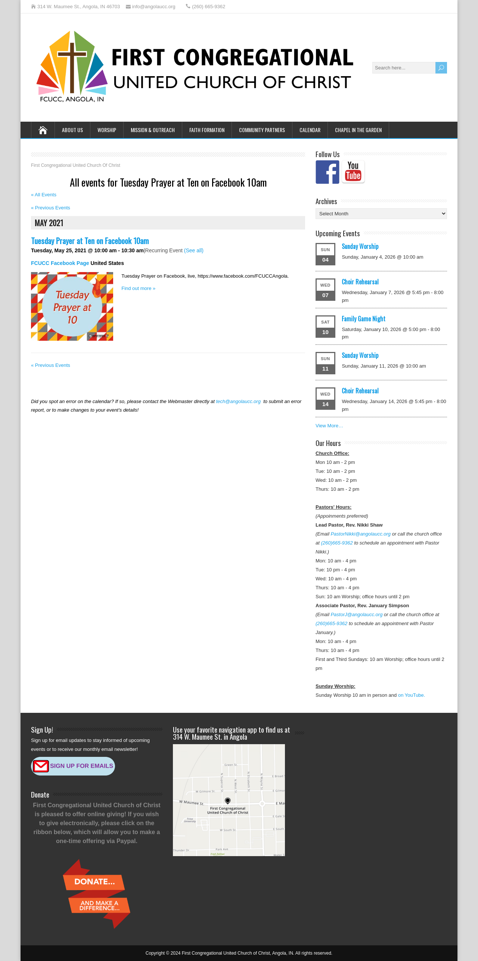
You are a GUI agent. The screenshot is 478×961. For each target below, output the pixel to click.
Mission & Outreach (153, 130)
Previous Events (50, 207)
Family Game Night (363, 318)
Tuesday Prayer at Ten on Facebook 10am (90, 240)
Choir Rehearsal (360, 281)
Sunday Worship (360, 246)
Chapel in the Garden (358, 130)
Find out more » (138, 288)
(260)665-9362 (337, 543)
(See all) (194, 250)
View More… (329, 425)
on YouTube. (411, 695)
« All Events (43, 194)
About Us (72, 130)
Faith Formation (206, 130)
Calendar (309, 130)
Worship (106, 130)
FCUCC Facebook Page (60, 263)
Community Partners (262, 130)
